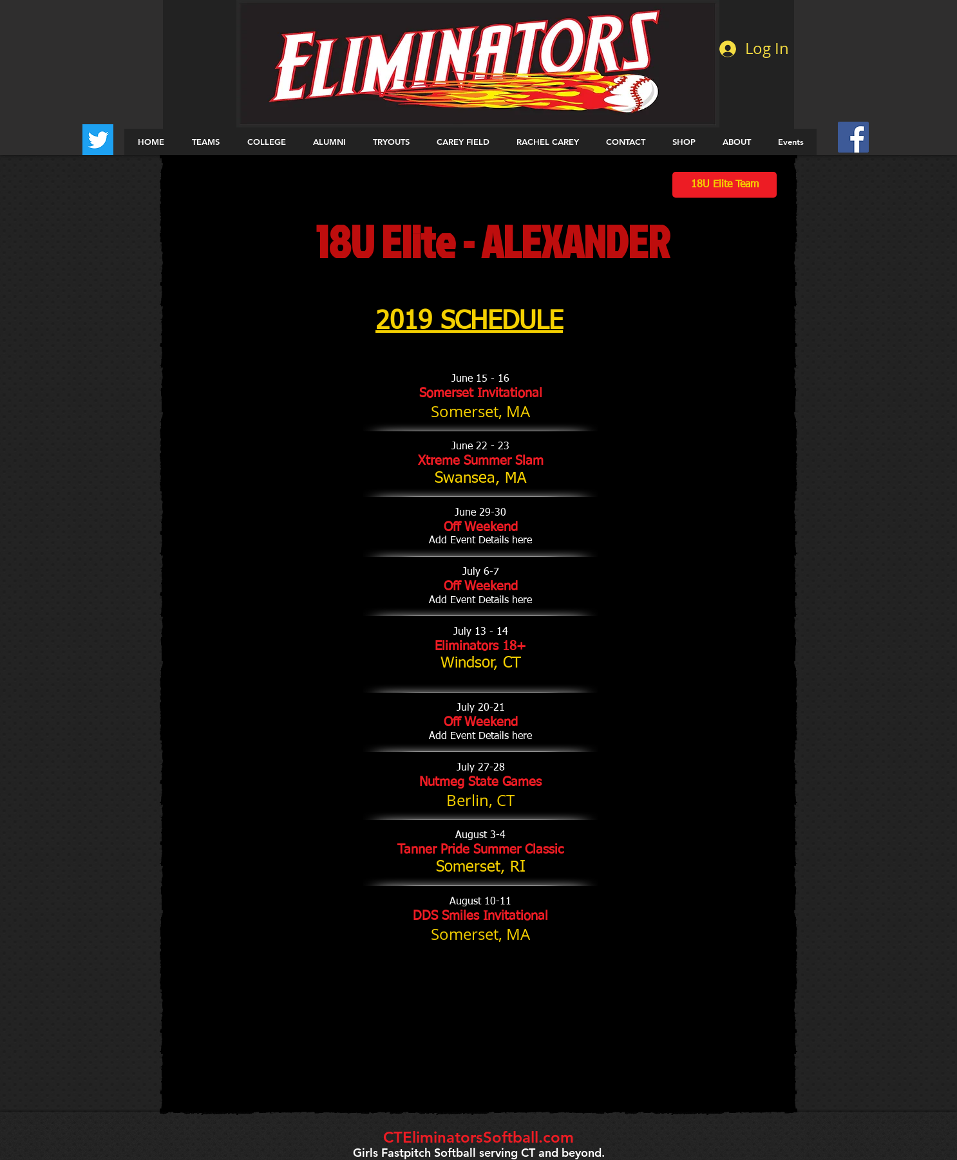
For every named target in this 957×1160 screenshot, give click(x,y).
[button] (205, 142)
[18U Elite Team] (724, 185)
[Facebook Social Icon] (853, 137)
